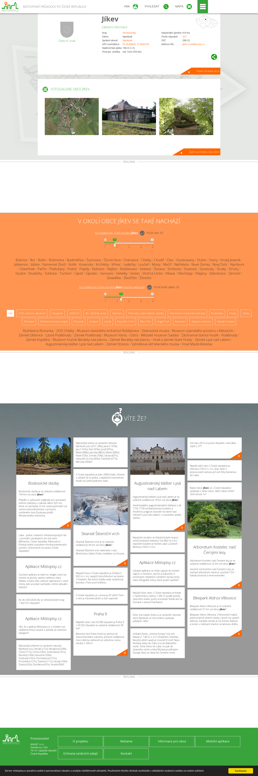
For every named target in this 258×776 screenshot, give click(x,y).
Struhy (233, 269)
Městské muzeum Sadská (160, 335)
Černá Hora (112, 260)
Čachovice (94, 260)
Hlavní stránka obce (207, 71)
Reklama (126, 741)
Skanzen (117, 313)
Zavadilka (114, 278)
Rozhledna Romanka (38, 330)
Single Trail (163, 321)
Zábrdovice (217, 273)
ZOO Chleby (65, 330)
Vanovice (106, 273)
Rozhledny (217, 313)
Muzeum (180, 321)
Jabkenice (21, 264)
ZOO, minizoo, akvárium (32, 313)
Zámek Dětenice (31, 335)
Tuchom (66, 273)
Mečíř (167, 264)
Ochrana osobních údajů (80, 753)
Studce (20, 273)
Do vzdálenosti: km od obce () (112, 287)
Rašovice (98, 269)
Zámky (246, 313)
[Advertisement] (129, 188)
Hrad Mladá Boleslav (197, 344)
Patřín (42, 269)
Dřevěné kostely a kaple (54, 321)
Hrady (232, 313)
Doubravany (185, 260)
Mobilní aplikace (217, 741)
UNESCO (74, 313)
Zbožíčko (130, 278)
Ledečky (130, 264)
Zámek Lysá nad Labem (212, 339)
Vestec (135, 273)
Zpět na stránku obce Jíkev (204, 152)
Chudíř (159, 260)
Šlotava (159, 269)
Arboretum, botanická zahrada (187, 313)
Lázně (107, 321)
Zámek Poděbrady (87, 335)
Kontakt (126, 753)
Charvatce (131, 260)
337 (184, 36)
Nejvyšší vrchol (125, 321)
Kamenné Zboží (54, 264)
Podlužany (57, 269)
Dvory (213, 260)
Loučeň (143, 264)
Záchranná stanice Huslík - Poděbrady (209, 335)
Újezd (79, 273)
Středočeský (129, 32)
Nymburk (127, 40)
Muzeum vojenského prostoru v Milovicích (202, 330)
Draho (201, 260)
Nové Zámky (201, 264)
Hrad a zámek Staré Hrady (172, 339)
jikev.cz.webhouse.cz (193, 44)
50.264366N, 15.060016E (136, 44)
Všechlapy (185, 273)
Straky (221, 269)
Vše (10, 313)
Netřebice (181, 264)
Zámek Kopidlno (38, 339)
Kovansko (86, 264)
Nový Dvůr (220, 264)
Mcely (156, 264)
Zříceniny (29, 321)
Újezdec (91, 273)
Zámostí (234, 273)
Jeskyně (93, 321)
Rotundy (78, 321)
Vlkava (170, 273)
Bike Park (145, 321)
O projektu (80, 741)
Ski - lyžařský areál (95, 313)
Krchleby (102, 264)
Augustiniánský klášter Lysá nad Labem (74, 344)
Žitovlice (145, 278)
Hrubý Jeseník (230, 260)
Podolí (72, 269)
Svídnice (51, 273)
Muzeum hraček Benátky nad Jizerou (80, 339)
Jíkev (110, 18)
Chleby (146, 260)
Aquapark (57, 313)
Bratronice (56, 260)
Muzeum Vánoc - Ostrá (121, 335)
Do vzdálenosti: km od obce (116, 233)
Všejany (200, 273)
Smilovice (174, 269)
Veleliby (121, 273)
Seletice (145, 269)
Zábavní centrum (201, 321)
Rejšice (112, 269)
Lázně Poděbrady (58, 335)
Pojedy (84, 269)
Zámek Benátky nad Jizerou (130, 339)
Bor (32, 260)
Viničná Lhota (153, 273)
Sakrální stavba (225, 321)
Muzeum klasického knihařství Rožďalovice (108, 330)
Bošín (42, 260)
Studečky (35, 273)
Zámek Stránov (117, 344)
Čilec (170, 260)
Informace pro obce (172, 741)
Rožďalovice (128, 269)
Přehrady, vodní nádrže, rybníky (146, 313)
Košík (72, 264)
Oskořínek (27, 269)
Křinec (116, 264)
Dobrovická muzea (155, 330)
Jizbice (35, 264)
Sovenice (190, 269)
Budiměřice (75, 260)
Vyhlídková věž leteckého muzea (155, 344)
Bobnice (21, 260)
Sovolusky (207, 269)
